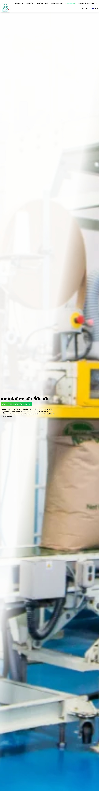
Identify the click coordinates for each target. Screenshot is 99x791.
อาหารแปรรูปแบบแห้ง (42, 3)
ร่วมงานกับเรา (85, 8)
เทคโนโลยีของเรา (70, 3)
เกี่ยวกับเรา (19, 3)
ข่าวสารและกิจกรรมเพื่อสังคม (87, 3)
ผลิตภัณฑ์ (29, 3)
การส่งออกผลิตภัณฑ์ (57, 3)
